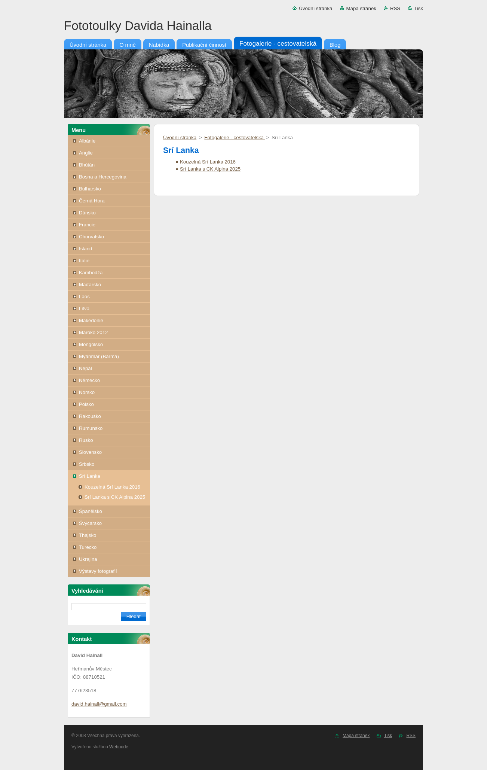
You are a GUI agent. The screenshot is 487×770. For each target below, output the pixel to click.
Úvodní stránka (315, 8)
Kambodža (90, 272)
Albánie (87, 141)
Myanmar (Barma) (99, 356)
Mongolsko (91, 344)
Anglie (86, 153)
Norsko (87, 392)
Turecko (88, 547)
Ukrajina (88, 559)
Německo (89, 380)
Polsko (86, 404)
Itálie (84, 260)
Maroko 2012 (93, 332)
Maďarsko (90, 284)
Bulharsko (90, 189)
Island (85, 248)
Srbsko (86, 464)
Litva (84, 308)
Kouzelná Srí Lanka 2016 (112, 487)
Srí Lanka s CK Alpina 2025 (115, 497)
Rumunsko (90, 428)
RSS (395, 8)
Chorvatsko (91, 236)
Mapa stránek (361, 8)
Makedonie (91, 320)
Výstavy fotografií (98, 571)
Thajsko (87, 535)
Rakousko (90, 416)
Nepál (85, 368)
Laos (84, 296)
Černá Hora (92, 201)
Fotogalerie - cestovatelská (234, 137)
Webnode (118, 746)
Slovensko (90, 452)
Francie (87, 224)
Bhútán (87, 165)
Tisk (418, 8)
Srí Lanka (89, 476)
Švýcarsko (90, 523)
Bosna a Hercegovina (102, 177)
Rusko (86, 440)
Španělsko (90, 511)
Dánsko (87, 213)
